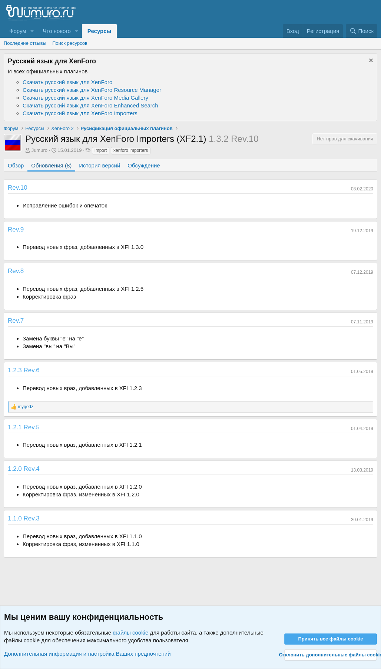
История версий (99, 165)
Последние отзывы (25, 43)
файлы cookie (130, 632)
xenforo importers (130, 150)
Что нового (56, 31)
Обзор (16, 165)
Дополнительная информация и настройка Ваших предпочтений (87, 653)
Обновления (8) (51, 165)
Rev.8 (16, 270)
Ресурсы (99, 31)
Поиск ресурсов (69, 43)
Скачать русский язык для (67, 82)
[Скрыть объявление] (370, 61)
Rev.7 (16, 320)
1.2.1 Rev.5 (24, 427)
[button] (32, 31)
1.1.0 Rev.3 (24, 518)
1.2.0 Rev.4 (24, 468)
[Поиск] (361, 31)
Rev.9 (16, 229)
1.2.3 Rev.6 (24, 370)
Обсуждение (143, 165)
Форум (17, 31)
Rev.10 (17, 187)
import (101, 150)
